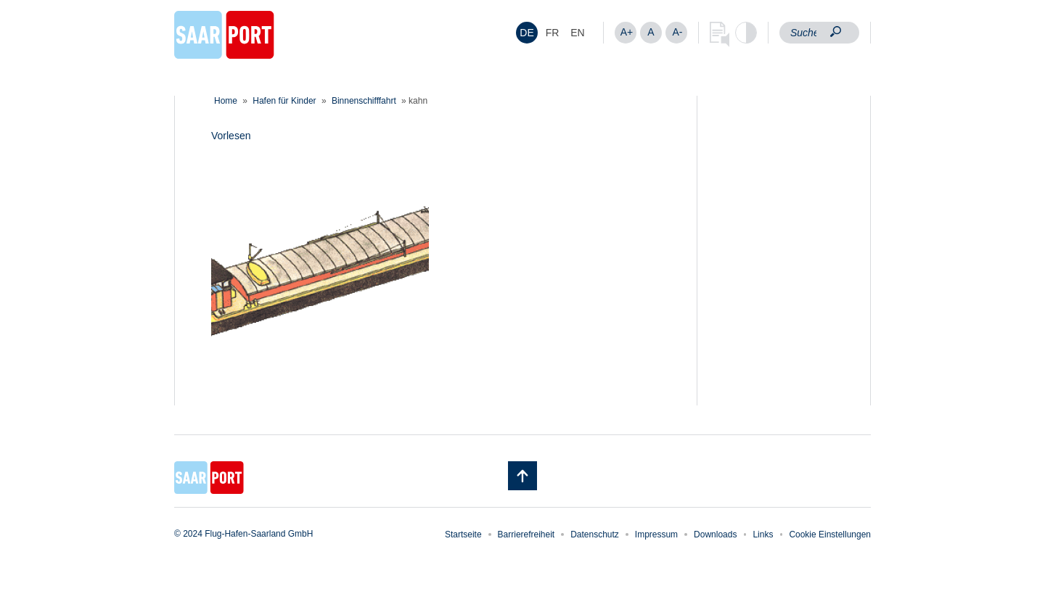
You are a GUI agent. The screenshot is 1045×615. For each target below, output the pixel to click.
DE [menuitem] (526, 32)
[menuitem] (527, 33)
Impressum (656, 534)
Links (763, 534)
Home (225, 101)
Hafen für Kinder (284, 101)
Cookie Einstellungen (830, 534)
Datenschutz (594, 534)
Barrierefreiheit (526, 534)
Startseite (463, 534)
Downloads (715, 534)
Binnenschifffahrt (364, 101)
